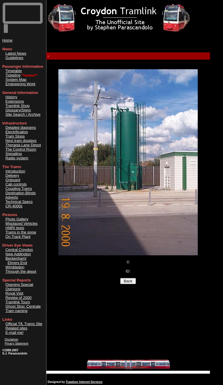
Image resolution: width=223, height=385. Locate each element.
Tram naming (17, 311)
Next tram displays (21, 140)
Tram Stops (15, 136)
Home (7, 40)
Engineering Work (20, 84)
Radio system (17, 158)
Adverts (11, 197)
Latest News (16, 53)
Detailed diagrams (21, 127)
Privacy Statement (16, 343)
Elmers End (17, 263)
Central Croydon (19, 249)
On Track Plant (18, 236)
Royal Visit (14, 293)
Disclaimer (11, 339)
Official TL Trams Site (24, 324)
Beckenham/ (16, 258)
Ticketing (13, 75)
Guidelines (14, 58)
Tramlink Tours (18, 302)
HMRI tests (15, 228)
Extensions (15, 101)
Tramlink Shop (18, 106)
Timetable (14, 71)
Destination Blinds (21, 193)
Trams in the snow (21, 232)
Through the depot (21, 271)
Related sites (16, 328)
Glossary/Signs (18, 110)
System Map (16, 79)
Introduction (15, 171)
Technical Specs (19, 201)
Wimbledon (15, 267)
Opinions (13, 289)
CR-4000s (14, 206)
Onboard (13, 180)
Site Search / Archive (23, 114)
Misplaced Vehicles (22, 223)
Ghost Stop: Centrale (23, 306)
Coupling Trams (19, 188)
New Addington (18, 254)
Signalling (14, 153)
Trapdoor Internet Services (84, 382)
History (11, 97)
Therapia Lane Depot (23, 145)
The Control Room (21, 149)
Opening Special (19, 284)
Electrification (17, 132)
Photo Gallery (17, 219)
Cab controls (16, 184)
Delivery (12, 175)
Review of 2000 (19, 297)
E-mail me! (15, 332)
